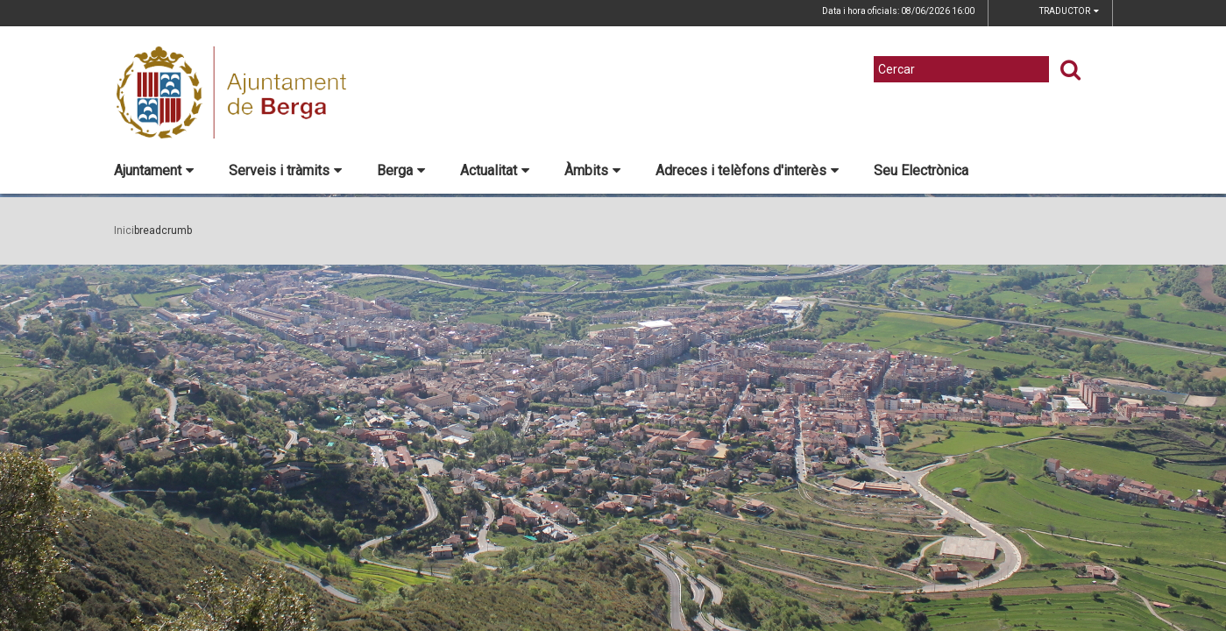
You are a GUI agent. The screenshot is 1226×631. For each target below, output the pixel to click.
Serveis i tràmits (285, 170)
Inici (124, 230)
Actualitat (494, 170)
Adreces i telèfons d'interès (747, 170)
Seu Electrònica (921, 170)
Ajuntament (154, 170)
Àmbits (592, 170)
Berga (401, 170)
